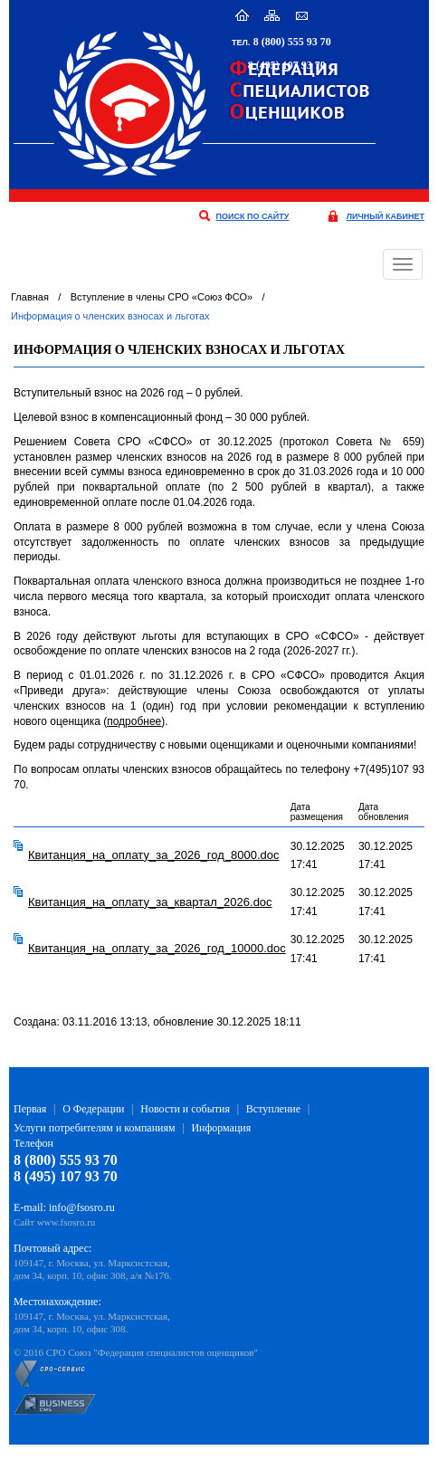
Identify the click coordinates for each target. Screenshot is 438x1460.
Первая (30, 1108)
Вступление (273, 1108)
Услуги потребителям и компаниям (95, 1127)
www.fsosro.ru (66, 1222)
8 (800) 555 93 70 (292, 41)
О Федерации (93, 1108)
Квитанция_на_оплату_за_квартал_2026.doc (150, 902)
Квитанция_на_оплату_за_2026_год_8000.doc (153, 855)
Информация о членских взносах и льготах (110, 315)
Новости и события (185, 1108)
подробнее (134, 721)
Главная (30, 296)
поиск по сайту (253, 216)
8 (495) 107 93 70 (287, 65)
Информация (221, 1127)
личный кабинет (385, 216)
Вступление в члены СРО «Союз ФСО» (162, 296)
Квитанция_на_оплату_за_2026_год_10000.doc (157, 948)
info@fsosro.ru (82, 1207)
